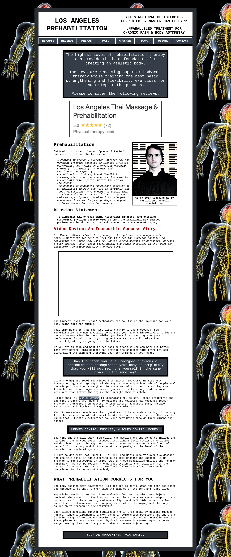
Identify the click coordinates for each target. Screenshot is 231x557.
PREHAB (86, 40)
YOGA (144, 40)
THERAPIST (48, 40)
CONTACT (182, 40)
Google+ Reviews (89, 398)
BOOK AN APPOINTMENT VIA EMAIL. (115, 535)
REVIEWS (67, 40)
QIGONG (163, 40)
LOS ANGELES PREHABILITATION (77, 24)
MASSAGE (125, 40)
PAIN (105, 40)
